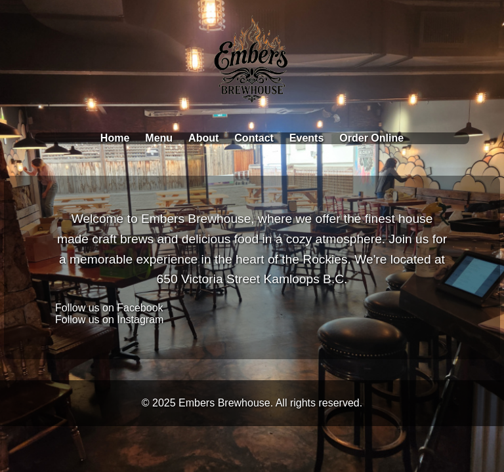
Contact (254, 138)
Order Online (371, 138)
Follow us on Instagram (109, 319)
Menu (159, 138)
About (203, 138)
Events (306, 138)
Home (114, 138)
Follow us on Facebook (109, 307)
